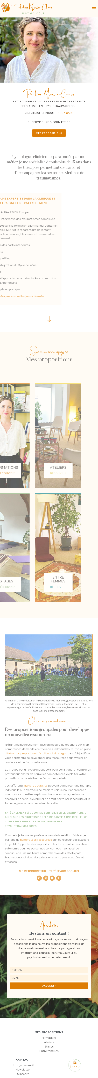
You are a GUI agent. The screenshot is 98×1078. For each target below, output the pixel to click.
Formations (49, 1037)
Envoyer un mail (23, 1065)
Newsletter (23, 1069)
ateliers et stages (36, 785)
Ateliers (49, 1042)
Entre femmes (49, 1051)
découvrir (33, 473)
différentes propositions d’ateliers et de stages (36, 753)
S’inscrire (23, 1074)
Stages (49, 1046)
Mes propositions (49, 133)
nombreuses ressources (36, 839)
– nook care (64, 113)
